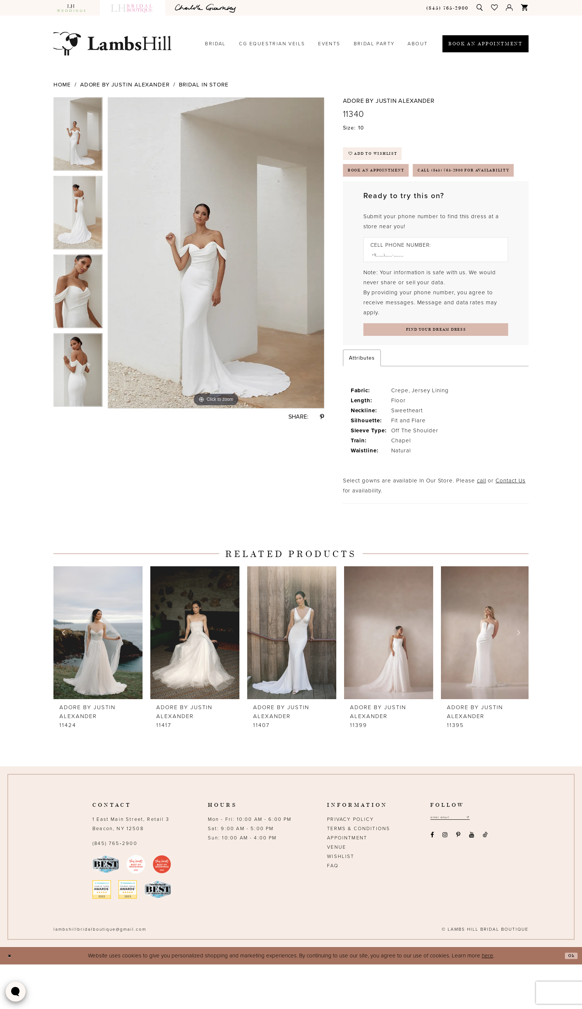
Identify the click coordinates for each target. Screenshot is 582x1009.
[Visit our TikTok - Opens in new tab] (485, 881)
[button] (494, 7)
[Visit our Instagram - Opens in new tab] (445, 881)
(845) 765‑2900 (114, 888)
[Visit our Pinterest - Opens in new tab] (458, 881)
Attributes (362, 402)
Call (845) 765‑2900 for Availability (415, 204)
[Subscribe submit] (483, 863)
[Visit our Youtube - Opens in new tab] (471, 881)
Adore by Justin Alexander (125, 84)
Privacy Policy (350, 864)
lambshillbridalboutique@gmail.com (99, 973)
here (487, 1000)
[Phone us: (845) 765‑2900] (448, 7)
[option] (77, 136)
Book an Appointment (389, 181)
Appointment (347, 882)
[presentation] (98, 677)
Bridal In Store (204, 84)
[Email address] (458, 863)
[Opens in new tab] (206, 8)
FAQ (333, 910)
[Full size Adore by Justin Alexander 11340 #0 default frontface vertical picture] (216, 253)
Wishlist (340, 901)
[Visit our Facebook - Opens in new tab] (432, 881)
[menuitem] (75, 8)
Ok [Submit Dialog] (569, 1000)
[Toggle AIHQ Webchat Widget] (16, 992)
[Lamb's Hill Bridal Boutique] (112, 44)
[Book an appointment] (485, 43)
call (481, 525)
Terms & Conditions (358, 873)
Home (62, 84)
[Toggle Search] (480, 7)
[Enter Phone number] (432, 293)
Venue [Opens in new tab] (336, 892)
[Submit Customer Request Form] (435, 371)
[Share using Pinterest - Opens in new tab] (322, 416)
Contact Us (510, 525)
